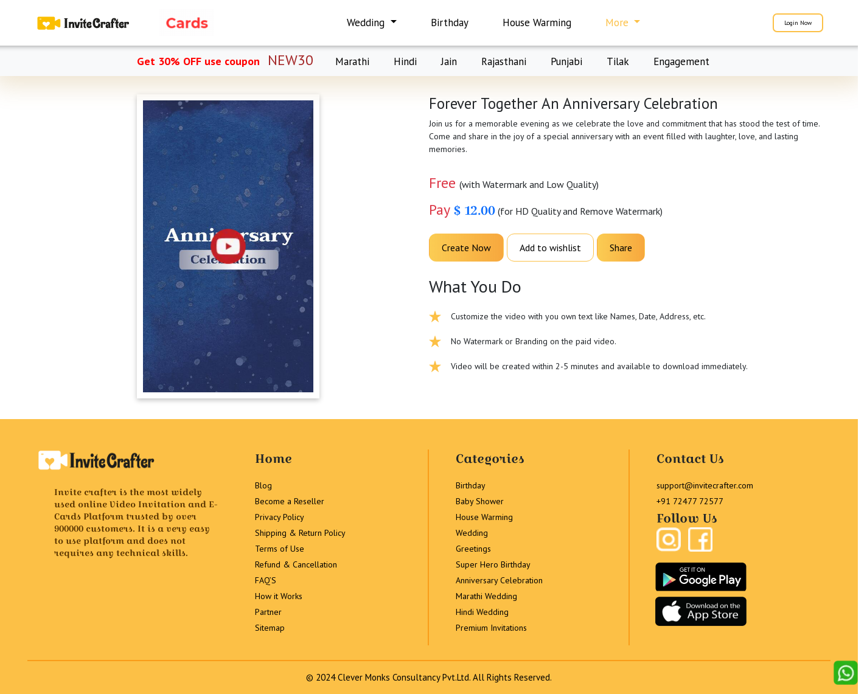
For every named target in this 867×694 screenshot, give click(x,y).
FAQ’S (265, 580)
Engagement (681, 61)
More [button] (618, 22)
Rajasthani (503, 61)
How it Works (278, 596)
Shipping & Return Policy (300, 532)
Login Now (798, 23)
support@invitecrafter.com (704, 485)
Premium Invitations (491, 627)
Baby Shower (480, 501)
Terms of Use (279, 548)
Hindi (405, 61)
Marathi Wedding (486, 596)
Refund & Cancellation (296, 564)
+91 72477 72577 (689, 501)
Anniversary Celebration (499, 580)
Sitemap (270, 627)
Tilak (618, 61)
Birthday (449, 22)
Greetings (473, 548)
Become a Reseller (289, 501)
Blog (263, 485)
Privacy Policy (279, 517)
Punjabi (566, 61)
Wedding (472, 532)
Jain (449, 61)
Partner (268, 611)
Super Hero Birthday (493, 564)
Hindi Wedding (482, 611)
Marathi (352, 61)
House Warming (537, 22)
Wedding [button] (367, 22)
